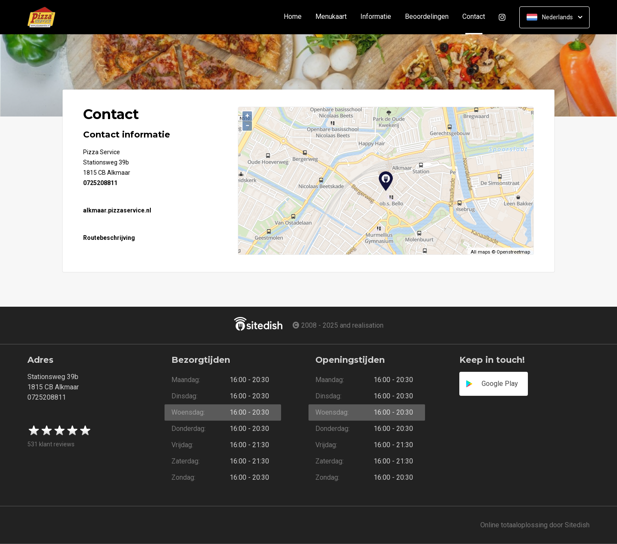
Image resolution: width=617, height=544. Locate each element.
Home (293, 17)
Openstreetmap (513, 252)
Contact (477, 17)
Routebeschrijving (109, 237)
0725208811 (100, 182)
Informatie (375, 17)
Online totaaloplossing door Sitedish (535, 525)
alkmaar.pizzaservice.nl (117, 210)
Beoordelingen (427, 17)
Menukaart (331, 17)
